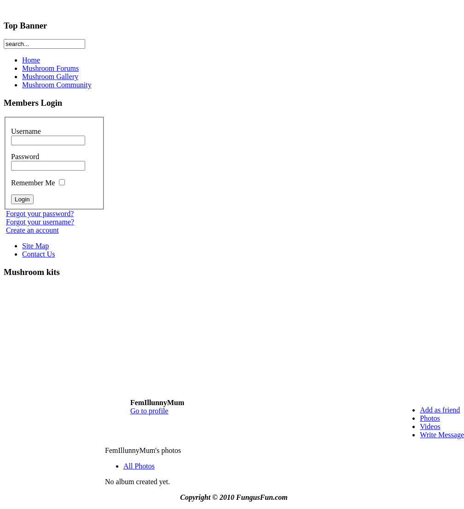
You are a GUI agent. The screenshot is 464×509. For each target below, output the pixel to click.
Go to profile (149, 411)
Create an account (32, 230)
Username (48, 135)
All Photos (139, 466)
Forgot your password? (40, 213)
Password (48, 161)
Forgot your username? (40, 222)
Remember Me (38, 183)
